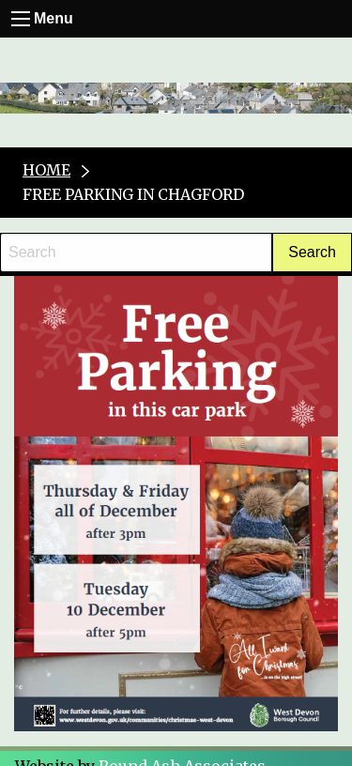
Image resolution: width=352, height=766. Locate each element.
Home (46, 170)
